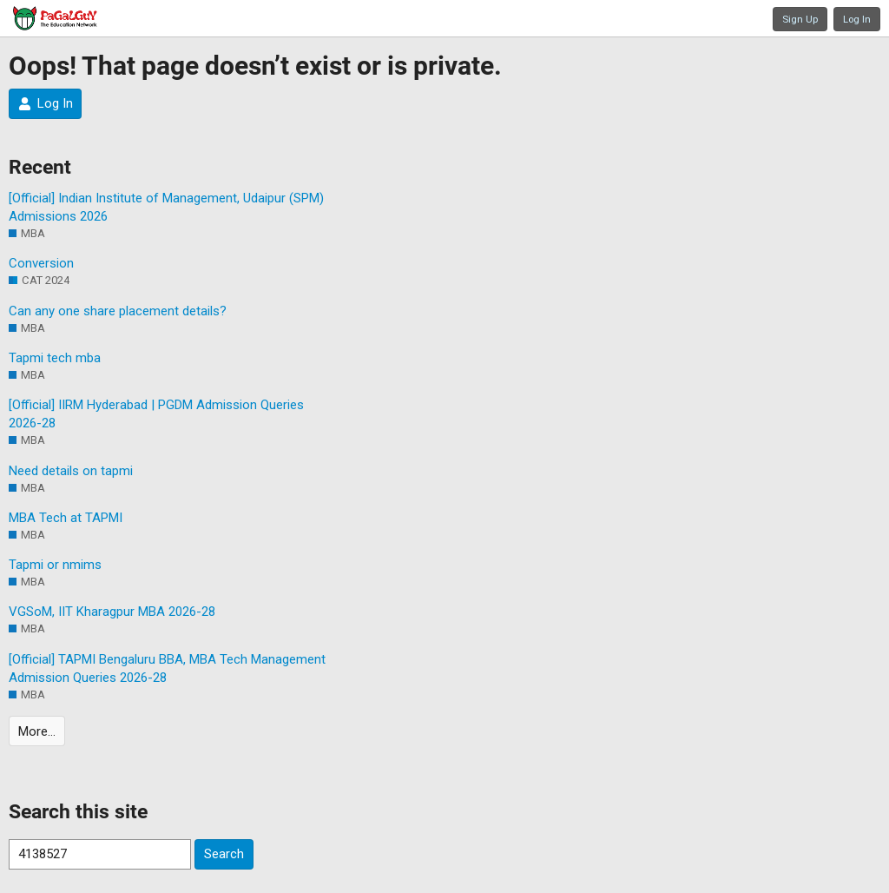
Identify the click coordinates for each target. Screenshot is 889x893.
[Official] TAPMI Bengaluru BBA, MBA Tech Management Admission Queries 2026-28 (167, 668)
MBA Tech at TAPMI (65, 518)
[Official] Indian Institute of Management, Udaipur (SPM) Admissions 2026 (166, 207)
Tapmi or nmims (55, 564)
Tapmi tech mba (55, 358)
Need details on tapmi (71, 471)
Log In (857, 19)
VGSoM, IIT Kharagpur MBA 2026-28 (112, 611)
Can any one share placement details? (118, 311)
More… (37, 731)
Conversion (41, 263)
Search (224, 854)
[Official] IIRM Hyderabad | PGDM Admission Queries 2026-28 (156, 414)
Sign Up (800, 19)
